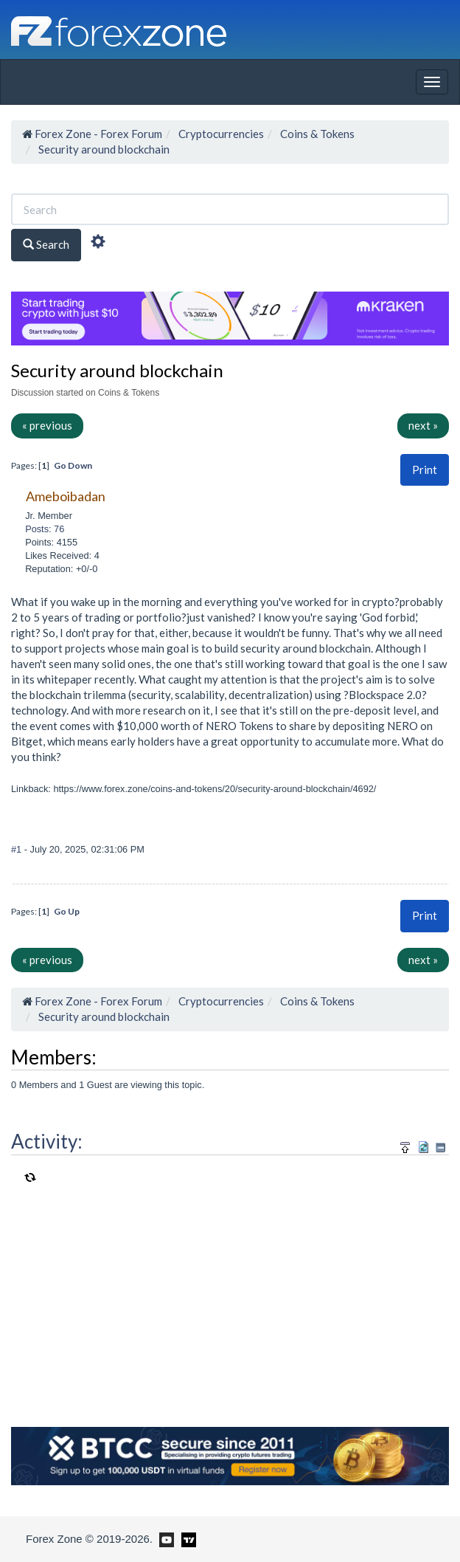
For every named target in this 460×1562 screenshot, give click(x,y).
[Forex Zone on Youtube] (165, 1538)
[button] (424, 470)
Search (46, 244)
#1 (17, 849)
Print (424, 469)
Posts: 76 (44, 528)
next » (423, 425)
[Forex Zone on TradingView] (186, 1538)
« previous (47, 425)
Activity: (47, 1141)
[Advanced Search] (98, 243)
